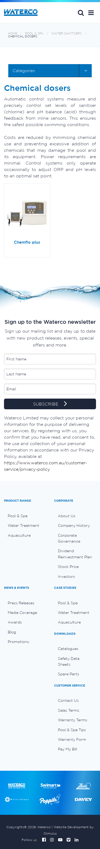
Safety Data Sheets (68, 661)
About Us (66, 516)
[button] (91, 12)
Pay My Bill (67, 749)
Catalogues (68, 649)
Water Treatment (23, 525)
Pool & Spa (34, 33)
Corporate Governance (69, 538)
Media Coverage (22, 612)
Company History (74, 525)
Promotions (18, 642)
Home (12, 33)
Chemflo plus (27, 242)
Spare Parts (68, 674)
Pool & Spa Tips (72, 730)
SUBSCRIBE (50, 404)
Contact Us (68, 700)
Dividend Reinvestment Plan (75, 554)
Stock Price (68, 566)
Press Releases (21, 603)
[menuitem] (25, 516)
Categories (24, 70)
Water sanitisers (66, 33)
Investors (66, 576)
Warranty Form (72, 739)
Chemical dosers (22, 36)
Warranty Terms (72, 720)
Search (81, 13)
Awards (15, 622)
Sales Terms (68, 710)
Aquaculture (19, 535)
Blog (12, 632)
